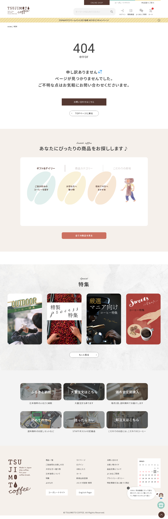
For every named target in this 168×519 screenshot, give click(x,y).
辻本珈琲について (53, 477)
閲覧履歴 (131, 14)
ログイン (122, 14)
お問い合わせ (112, 463)
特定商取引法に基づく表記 (118, 486)
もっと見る (84, 358)
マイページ (81, 463)
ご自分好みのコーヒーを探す (41, 196)
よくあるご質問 (141, 14)
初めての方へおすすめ (102, 196)
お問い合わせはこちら (84, 102)
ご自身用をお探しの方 (55, 468)
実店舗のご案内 (147, 2)
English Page (85, 496)
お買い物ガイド (113, 468)
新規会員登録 (82, 481)
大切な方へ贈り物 (72, 196)
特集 (48, 481)
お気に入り (80, 472)
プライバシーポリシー (116, 481)
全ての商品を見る (84, 238)
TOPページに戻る (84, 115)
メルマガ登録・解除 (84, 486)
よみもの (49, 486)
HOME (10, 26)
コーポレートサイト (122, 2)
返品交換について (114, 472)
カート (79, 477)
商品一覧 (49, 463)
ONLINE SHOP (97, 2)
